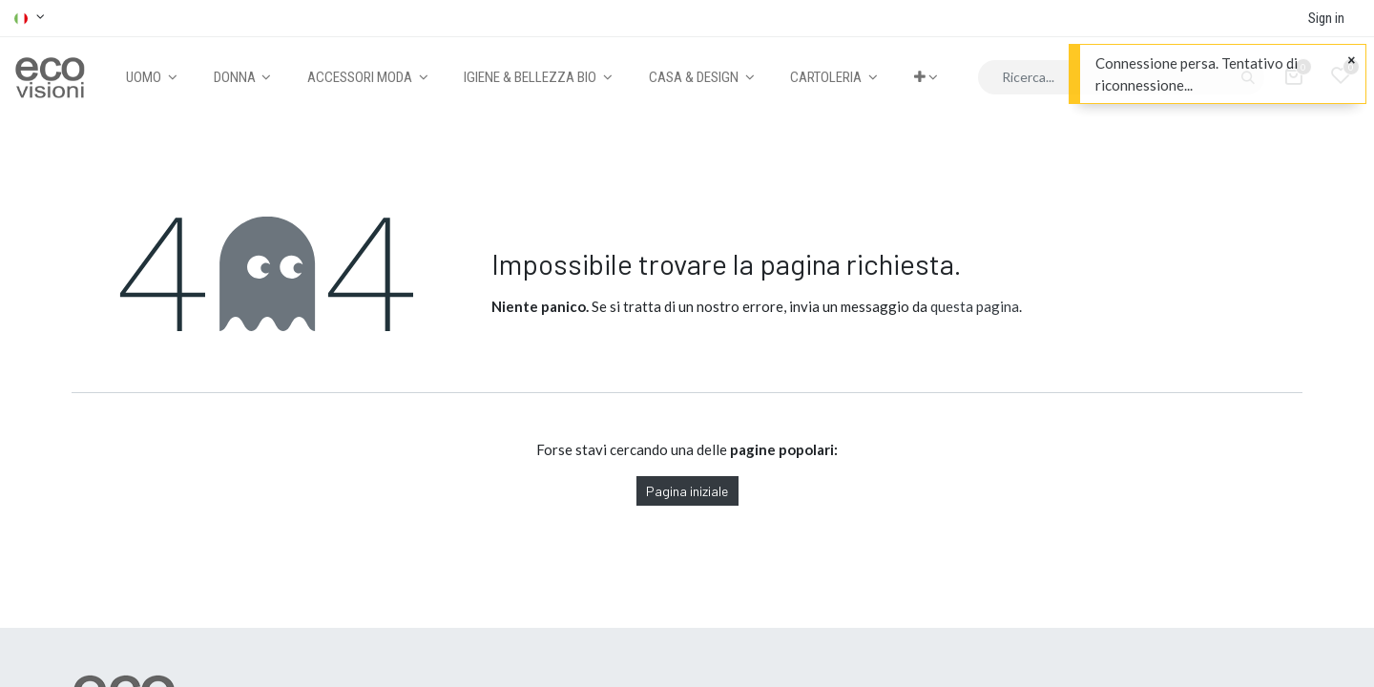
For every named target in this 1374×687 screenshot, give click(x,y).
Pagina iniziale (687, 491)
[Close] (1351, 60)
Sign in (1326, 18)
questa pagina (974, 306)
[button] (926, 78)
